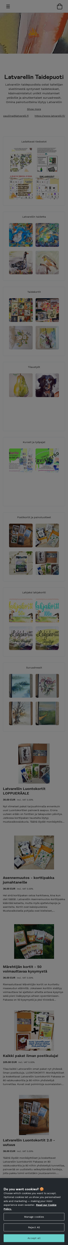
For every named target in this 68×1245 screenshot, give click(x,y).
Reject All (34, 1228)
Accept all (34, 1239)
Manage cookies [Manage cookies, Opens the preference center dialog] (34, 1217)
